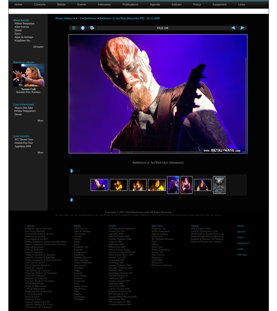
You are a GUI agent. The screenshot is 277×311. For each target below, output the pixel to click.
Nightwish (79, 254)
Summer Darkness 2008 (120, 239)
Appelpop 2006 (116, 283)
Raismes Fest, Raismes (29, 92)
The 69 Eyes (80, 288)
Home (18, 4)
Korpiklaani (79, 296)
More (40, 120)
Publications (130, 4)
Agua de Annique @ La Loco (39, 304)
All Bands (79, 299)
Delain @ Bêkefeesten (36, 286)
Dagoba (78, 294)
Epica (18, 33)
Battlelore (90, 18)
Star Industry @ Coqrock (37, 270)
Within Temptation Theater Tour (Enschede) (46, 241)
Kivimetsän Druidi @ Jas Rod (39, 233)
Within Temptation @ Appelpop (40, 254)
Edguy (77, 270)
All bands (38, 46)
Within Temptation (24, 23)
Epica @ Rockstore (34, 247)
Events (81, 4)
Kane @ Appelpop (34, 252)
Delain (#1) (157, 262)
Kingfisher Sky (23, 40)
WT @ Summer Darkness (37, 265)
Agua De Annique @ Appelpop (40, 257)
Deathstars (79, 267)
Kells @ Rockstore (34, 249)
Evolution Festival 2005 (120, 304)
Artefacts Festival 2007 (120, 281)
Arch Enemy (80, 233)
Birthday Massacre (83, 257)
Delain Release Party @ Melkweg (207, 236)
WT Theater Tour (24, 139)
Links (241, 4)
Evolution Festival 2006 (120, 291)
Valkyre (155, 244)
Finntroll (78, 273)
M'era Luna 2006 (117, 286)
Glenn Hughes (81, 275)
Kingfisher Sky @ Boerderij (38, 228)
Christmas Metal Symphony (122, 228)
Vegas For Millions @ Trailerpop (41, 273)
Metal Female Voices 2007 (121, 254)
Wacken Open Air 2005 (120, 302)
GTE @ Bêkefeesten (35, 288)
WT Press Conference (162, 265)
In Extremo (79, 281)
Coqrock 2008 (115, 241)
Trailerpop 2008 (116, 244)
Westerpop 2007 (116, 262)
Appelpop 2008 (23, 146)
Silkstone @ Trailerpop (36, 278)
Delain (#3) (157, 236)
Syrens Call (157, 252)
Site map (242, 254)
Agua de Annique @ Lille (37, 302)
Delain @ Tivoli (33, 299)
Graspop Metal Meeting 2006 (123, 296)
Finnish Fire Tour (24, 142)
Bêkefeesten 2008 (117, 247)
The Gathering (81, 260)
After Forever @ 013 (35, 262)
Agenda (155, 4)
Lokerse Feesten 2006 (119, 288)
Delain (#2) (157, 247)
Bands (61, 4)
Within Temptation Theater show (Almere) (45, 244)
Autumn (78, 236)
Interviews (104, 4)
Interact (177, 4)
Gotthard (78, 278)
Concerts (40, 4)
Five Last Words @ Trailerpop (39, 281)
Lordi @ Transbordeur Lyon (204, 231)
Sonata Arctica (81, 286)
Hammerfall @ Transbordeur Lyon (207, 233)
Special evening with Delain (122, 252)
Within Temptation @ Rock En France (43, 260)
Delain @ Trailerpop (35, 275)
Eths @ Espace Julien (201, 228)
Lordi (76, 283)
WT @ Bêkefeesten (34, 283)
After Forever (22, 26)
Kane (76, 291)
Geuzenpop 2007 (117, 260)
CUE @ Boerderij (33, 294)
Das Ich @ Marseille (35, 231)
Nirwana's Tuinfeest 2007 (121, 267)
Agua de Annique (24, 37)
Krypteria (78, 249)
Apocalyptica (80, 265)
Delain (18, 30)
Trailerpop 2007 (116, 278)
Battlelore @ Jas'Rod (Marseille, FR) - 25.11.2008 (130, 18)
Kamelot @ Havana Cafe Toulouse (207, 239)
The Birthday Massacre (163, 239)
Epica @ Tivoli (32, 296)
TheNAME (157, 260)
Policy (197, 4)
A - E (78, 18)
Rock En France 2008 (119, 236)
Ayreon (77, 239)
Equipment (220, 4)
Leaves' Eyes (80, 252)
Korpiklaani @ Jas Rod (36, 239)
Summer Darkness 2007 (120, 265)
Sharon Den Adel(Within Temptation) (25, 109)
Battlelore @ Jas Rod (35, 236)
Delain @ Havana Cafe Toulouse (206, 241)
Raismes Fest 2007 (118, 257)
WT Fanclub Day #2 (118, 275)
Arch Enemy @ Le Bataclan (38, 307)
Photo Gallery (64, 18)
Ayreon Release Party (119, 249)
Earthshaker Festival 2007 (121, 273)
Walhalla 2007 (115, 270)
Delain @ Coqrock (34, 267)
